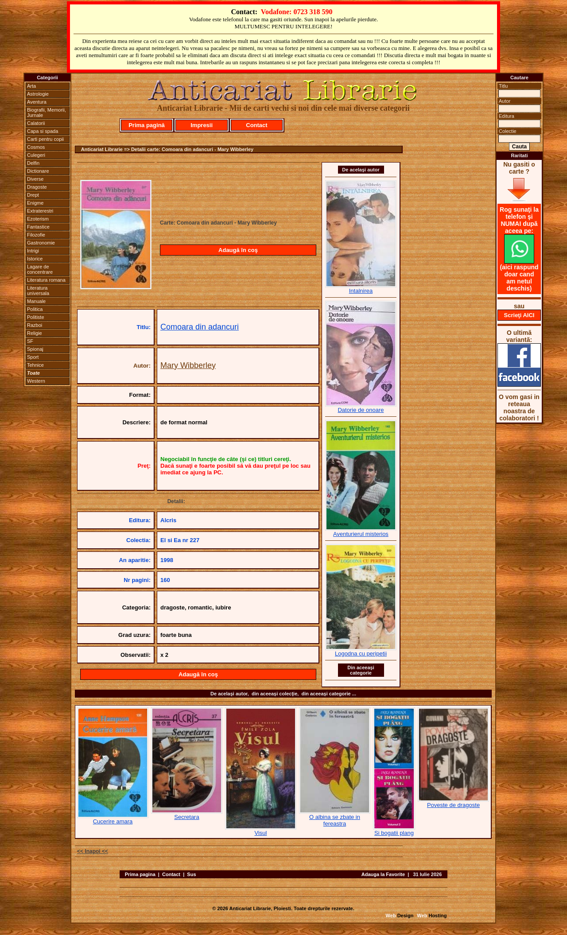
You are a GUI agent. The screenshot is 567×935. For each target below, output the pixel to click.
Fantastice (38, 226)
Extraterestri (40, 210)
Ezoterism (38, 218)
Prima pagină (146, 125)
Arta (31, 86)
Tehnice (35, 365)
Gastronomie (41, 242)
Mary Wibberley (188, 365)
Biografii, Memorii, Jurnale (46, 112)
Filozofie (36, 234)
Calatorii (36, 123)
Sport (33, 357)
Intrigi (33, 250)
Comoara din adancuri (199, 326)
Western (36, 381)
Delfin (33, 163)
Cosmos (36, 147)
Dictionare (38, 171)
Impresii (201, 125)
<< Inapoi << (92, 851)
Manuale (36, 301)
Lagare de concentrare (40, 269)
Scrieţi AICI (519, 315)
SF (30, 341)
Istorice (35, 258)
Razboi (34, 325)
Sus (191, 874)
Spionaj (35, 349)
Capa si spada (42, 131)
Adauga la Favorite (383, 874)
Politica (35, 309)
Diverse (35, 179)
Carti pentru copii (45, 139)
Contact (256, 125)
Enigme (35, 203)
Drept (33, 195)
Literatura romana (46, 280)
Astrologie (38, 94)
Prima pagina (140, 874)
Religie (34, 333)
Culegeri (36, 155)
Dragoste (37, 187)
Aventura (37, 102)
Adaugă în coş (238, 250)
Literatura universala (38, 290)
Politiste (35, 317)
